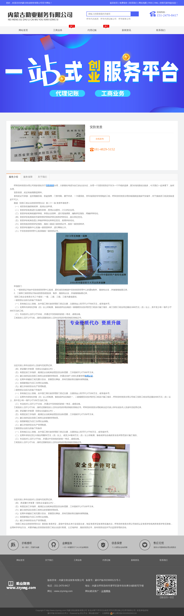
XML (156, 3)
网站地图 (143, 3)
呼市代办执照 (92, 19)
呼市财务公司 (125, 19)
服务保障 (28, 177)
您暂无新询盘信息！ (169, 3)
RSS (150, 3)
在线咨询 (100, 139)
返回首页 (114, 3)
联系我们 (133, 3)
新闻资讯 (126, 30)
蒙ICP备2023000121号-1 (58, 613)
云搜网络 (106, 613)
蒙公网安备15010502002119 (123, 613)
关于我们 (42, 177)
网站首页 (23, 30)
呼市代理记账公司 (109, 19)
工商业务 (57, 30)
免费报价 (123, 3)
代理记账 (92, 30)
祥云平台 (83, 613)
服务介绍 (13, 177)
